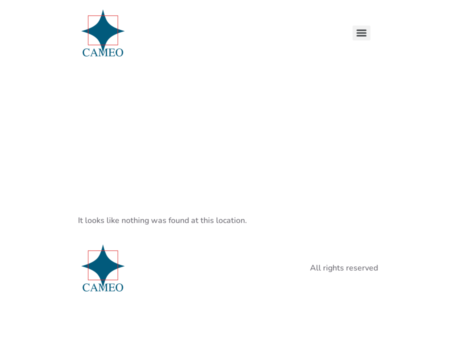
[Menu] (361, 33)
